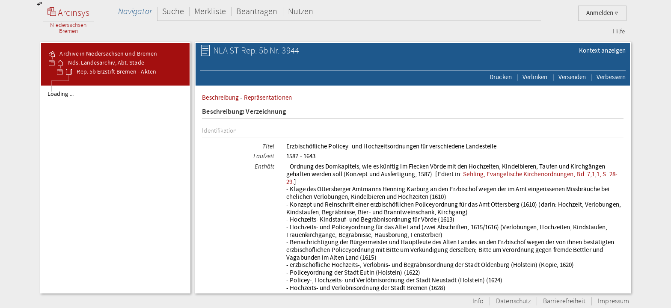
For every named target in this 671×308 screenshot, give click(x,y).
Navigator (135, 11)
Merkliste (210, 11)
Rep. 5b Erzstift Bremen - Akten (110, 72)
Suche (173, 11)
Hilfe (619, 32)
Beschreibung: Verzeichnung (244, 111)
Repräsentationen (268, 97)
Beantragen (257, 11)
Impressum (613, 301)
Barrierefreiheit (564, 301)
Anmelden (602, 13)
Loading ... (61, 94)
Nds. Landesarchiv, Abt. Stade (100, 63)
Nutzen (300, 11)
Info (478, 301)
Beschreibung (220, 97)
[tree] (115, 189)
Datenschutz (513, 301)
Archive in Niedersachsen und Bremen (102, 54)
